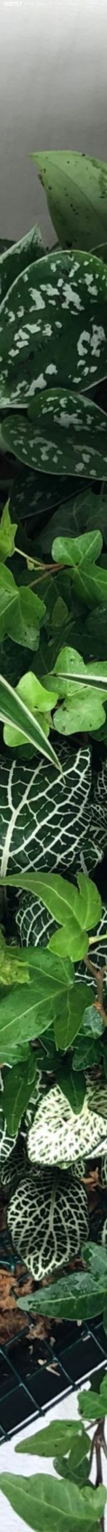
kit (51, 4)
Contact (93, 4)
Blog (68, 4)
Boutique (79, 4)
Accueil (29, 4)
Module (42, 4)
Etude (59, 4)
